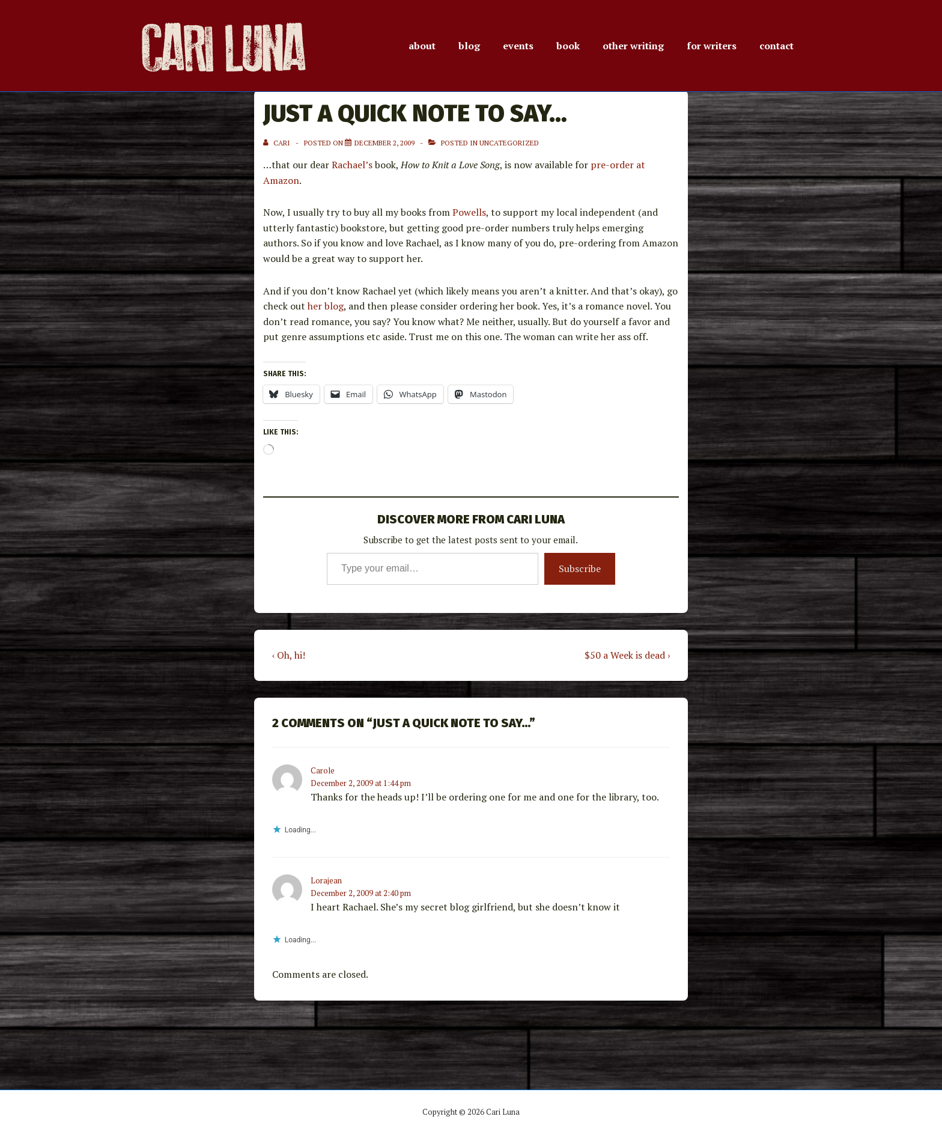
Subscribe (580, 568)
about (422, 45)
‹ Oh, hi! (288, 655)
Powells (469, 212)
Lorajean (326, 880)
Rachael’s (352, 164)
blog (469, 45)
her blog (326, 305)
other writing (633, 45)
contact (776, 45)
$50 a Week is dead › (627, 655)
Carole (323, 770)
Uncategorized (509, 142)
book (568, 45)
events (518, 45)
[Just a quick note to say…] (384, 142)
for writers (712, 45)
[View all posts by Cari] (277, 142)
